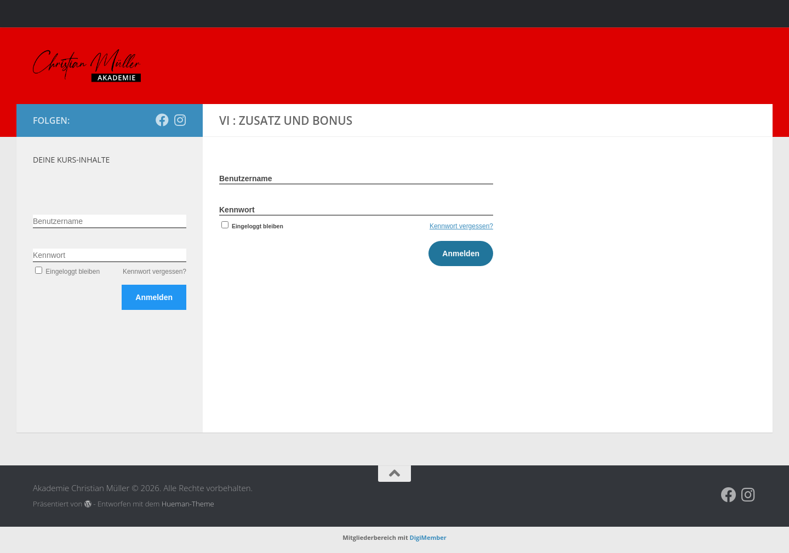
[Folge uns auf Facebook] (162, 119)
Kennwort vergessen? (461, 226)
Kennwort (237, 209)
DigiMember (428, 537)
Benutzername (245, 178)
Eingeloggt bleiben (251, 226)
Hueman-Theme (188, 504)
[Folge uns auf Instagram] (179, 119)
